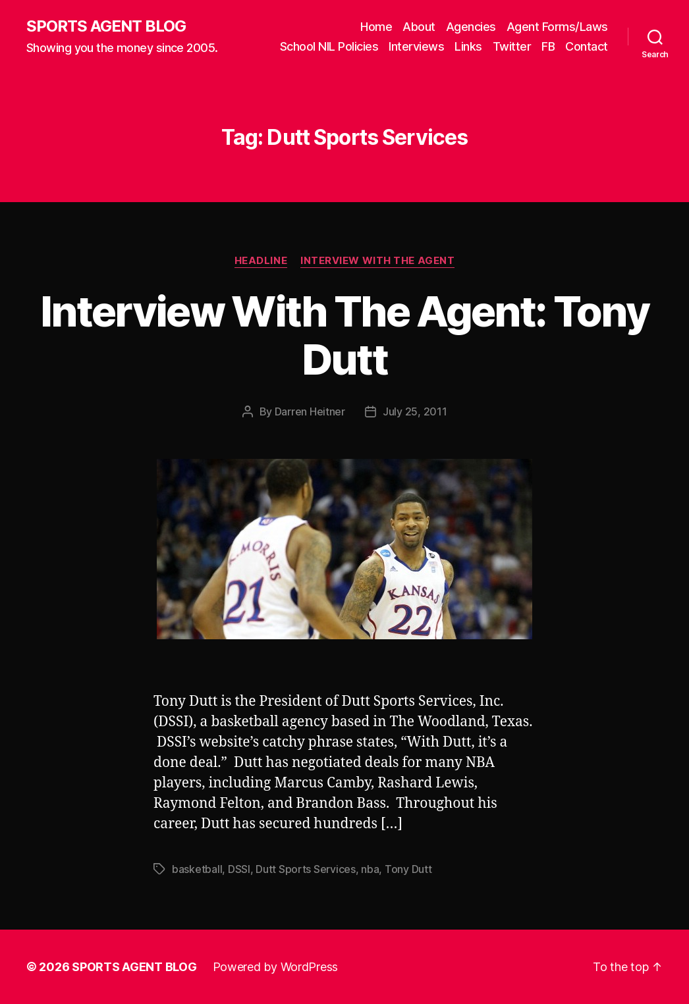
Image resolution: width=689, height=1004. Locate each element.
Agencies (471, 27)
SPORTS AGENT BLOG (106, 26)
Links (468, 46)
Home (376, 27)
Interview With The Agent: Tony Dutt (344, 335)
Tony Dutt (408, 869)
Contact (586, 46)
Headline (260, 261)
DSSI (239, 869)
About (418, 27)
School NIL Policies (329, 46)
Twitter (512, 46)
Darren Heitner (310, 411)
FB (548, 46)
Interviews (416, 46)
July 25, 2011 (415, 411)
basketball (197, 869)
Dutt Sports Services (306, 869)
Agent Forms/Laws (557, 27)
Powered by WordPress (276, 967)
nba (370, 869)
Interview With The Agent (377, 261)
